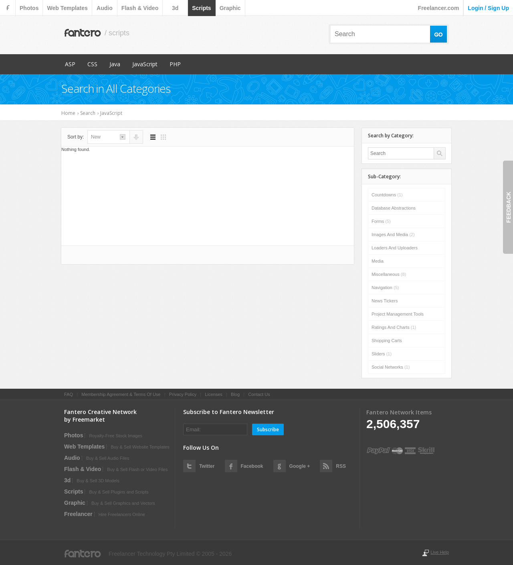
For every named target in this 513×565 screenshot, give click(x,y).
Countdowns (387, 194)
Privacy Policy (182, 394)
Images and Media (393, 234)
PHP (175, 64)
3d (175, 8)
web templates (67, 8)
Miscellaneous (389, 274)
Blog (235, 394)
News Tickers (385, 300)
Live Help (439, 552)
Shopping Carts (387, 340)
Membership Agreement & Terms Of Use (120, 394)
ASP (70, 64)
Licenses (213, 394)
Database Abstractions (394, 208)
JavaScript (145, 64)
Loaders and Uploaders (395, 247)
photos (29, 8)
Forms (381, 221)
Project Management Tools (398, 314)
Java (114, 64)
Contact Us (259, 394)
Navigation (385, 287)
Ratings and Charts (394, 327)
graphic (230, 8)
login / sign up (488, 8)
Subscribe (268, 429)
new (96, 137)
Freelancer (78, 514)
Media (378, 261)
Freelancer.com (438, 8)
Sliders (382, 353)
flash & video (139, 8)
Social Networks (391, 367)
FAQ (68, 394)
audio (105, 8)
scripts (201, 8)
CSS (92, 64)
